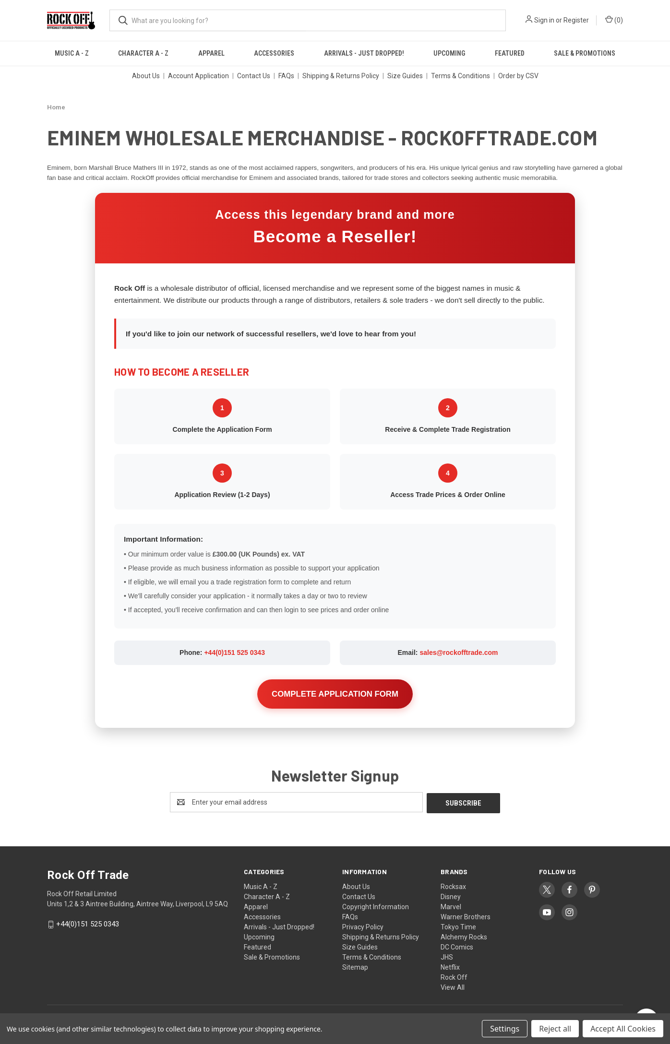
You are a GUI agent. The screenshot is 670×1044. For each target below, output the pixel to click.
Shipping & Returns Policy (340, 76)
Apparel (211, 53)
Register (576, 20)
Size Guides (405, 76)
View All (453, 986)
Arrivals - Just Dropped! (364, 53)
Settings (504, 1028)
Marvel (451, 906)
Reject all (555, 1028)
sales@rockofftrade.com (458, 652)
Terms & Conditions (460, 76)
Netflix (450, 966)
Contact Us (253, 76)
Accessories (274, 53)
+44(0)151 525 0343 (234, 652)
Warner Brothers (466, 916)
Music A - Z (72, 53)
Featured (510, 53)
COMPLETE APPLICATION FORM (335, 694)
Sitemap (355, 966)
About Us (146, 76)
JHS (447, 956)
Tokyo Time (458, 926)
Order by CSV (518, 76)
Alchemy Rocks (464, 936)
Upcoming (449, 53)
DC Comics (457, 946)
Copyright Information (375, 906)
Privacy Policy (362, 926)
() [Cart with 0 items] (614, 19)
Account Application (198, 76)
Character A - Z (143, 53)
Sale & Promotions (584, 53)
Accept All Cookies (623, 1028)
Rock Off (454, 976)
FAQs (286, 76)
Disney (451, 896)
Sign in (544, 20)
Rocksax (453, 886)
